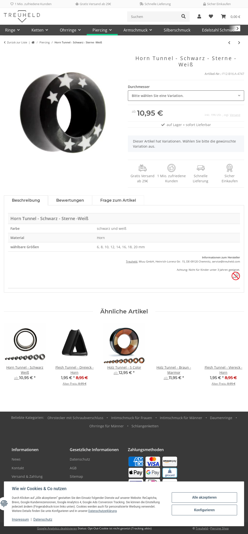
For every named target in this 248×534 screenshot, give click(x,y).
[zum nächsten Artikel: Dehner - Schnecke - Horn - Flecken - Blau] (239, 42)
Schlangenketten (145, 426)
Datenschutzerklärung (102, 511)
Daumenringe (221, 417)
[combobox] (186, 95)
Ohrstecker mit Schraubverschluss (75, 417)
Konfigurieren (204, 510)
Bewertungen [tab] (70, 200)
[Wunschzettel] (211, 16)
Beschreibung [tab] (26, 200)
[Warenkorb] (230, 16)
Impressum (20, 519)
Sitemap (76, 476)
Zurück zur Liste (17, 42)
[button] (199, 16)
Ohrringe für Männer (106, 426)
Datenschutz (42, 519)
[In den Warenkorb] (8, 52)
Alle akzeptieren (204, 497)
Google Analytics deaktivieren (57, 528)
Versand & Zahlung (27, 476)
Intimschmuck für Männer (181, 417)
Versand (235, 115)
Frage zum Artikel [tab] (118, 200)
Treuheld (131, 261)
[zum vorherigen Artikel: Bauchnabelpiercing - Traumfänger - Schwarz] (229, 42)
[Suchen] (152, 16)
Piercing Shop (219, 528)
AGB (73, 468)
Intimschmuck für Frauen (131, 417)
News (16, 459)
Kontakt (18, 468)
